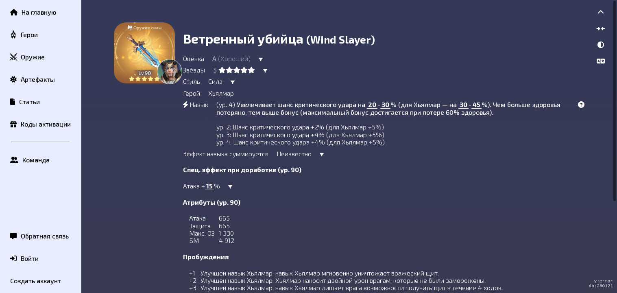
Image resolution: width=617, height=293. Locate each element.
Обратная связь (39, 236)
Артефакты (32, 79)
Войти (24, 258)
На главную (33, 12)
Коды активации (40, 124)
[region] (349, 146)
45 (476, 104)
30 (385, 104)
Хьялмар (221, 93)
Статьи (25, 101)
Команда (30, 160)
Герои (23, 35)
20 (372, 104)
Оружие (27, 57)
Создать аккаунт (35, 280)
